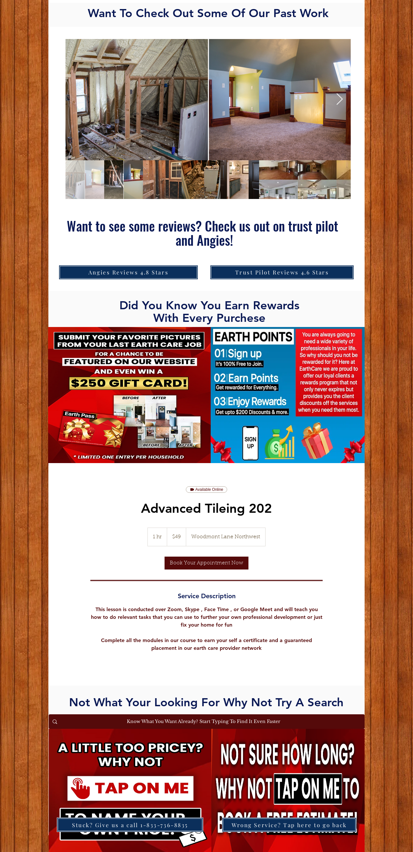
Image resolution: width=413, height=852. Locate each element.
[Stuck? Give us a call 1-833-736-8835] (130, 824)
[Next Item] (339, 99)
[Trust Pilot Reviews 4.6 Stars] (282, 272)
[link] (206, 563)
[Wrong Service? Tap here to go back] (289, 824)
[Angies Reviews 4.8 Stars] (128, 272)
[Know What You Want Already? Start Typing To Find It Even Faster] (206, 721)
